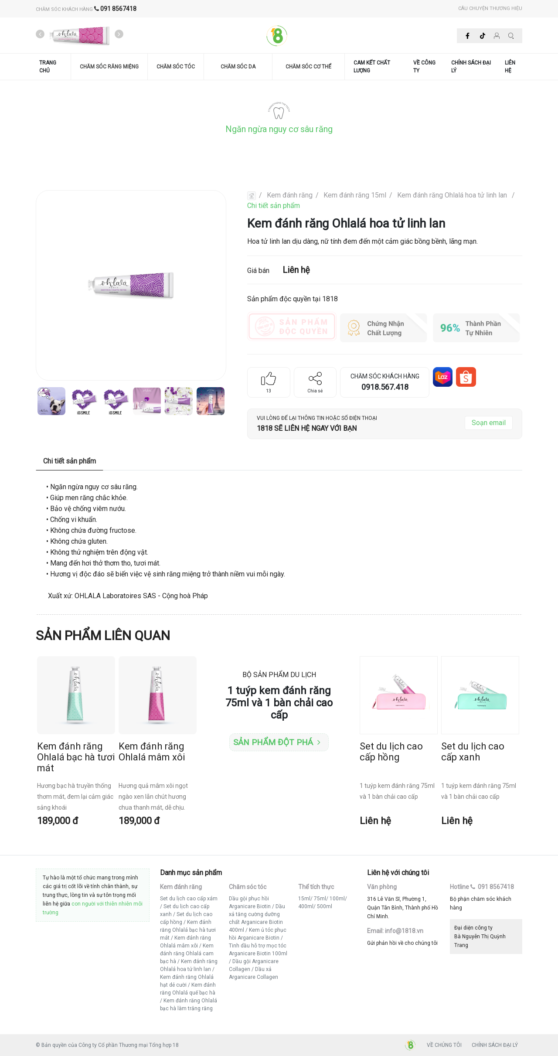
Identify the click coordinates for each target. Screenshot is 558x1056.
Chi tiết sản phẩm (273, 205)
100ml (337, 899)
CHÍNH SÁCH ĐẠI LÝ (471, 67)
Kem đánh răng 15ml (354, 195)
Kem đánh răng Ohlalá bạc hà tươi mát (188, 930)
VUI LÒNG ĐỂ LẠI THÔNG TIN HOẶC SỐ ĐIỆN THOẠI (317, 418)
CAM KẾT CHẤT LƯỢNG (372, 67)
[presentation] (40, 34)
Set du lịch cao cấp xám (189, 899)
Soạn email (489, 423)
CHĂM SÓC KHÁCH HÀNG (86, 9)
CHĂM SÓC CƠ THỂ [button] (308, 67)
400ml (305, 906)
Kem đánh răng (290, 195)
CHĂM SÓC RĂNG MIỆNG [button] (109, 67)
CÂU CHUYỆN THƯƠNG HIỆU (490, 8)
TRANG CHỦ (47, 67)
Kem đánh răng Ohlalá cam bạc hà (187, 953)
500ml (324, 906)
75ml (320, 899)
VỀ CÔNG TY (424, 67)
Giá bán (278, 270)
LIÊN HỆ (510, 67)
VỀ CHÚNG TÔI (444, 1045)
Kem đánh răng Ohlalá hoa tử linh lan (453, 195)
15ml (304, 899)
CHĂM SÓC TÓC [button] (176, 67)
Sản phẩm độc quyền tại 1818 (292, 299)
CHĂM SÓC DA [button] (238, 67)
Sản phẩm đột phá (276, 742)
